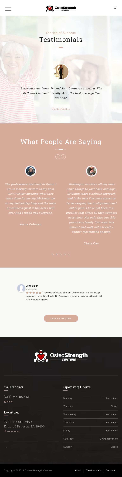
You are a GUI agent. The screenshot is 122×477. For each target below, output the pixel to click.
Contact (110, 470)
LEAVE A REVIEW (61, 318)
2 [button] (57, 254)
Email (8, 401)
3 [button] (60, 254)
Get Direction (12, 431)
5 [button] (68, 254)
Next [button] (63, 156)
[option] (61, 87)
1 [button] (53, 254)
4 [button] (64, 254)
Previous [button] (57, 156)
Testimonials (93, 470)
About (77, 470)
